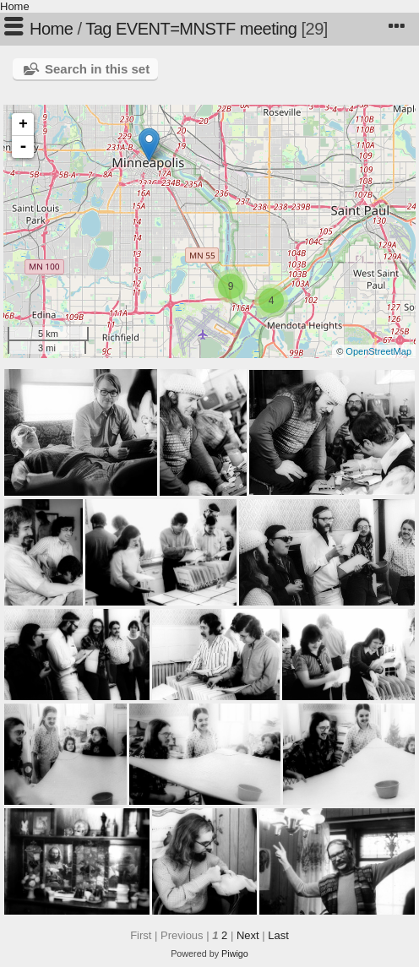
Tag (98, 28)
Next (248, 935)
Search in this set (97, 69)
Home (15, 6)
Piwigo (234, 953)
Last (278, 935)
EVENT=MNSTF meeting (206, 28)
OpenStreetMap (378, 351)
